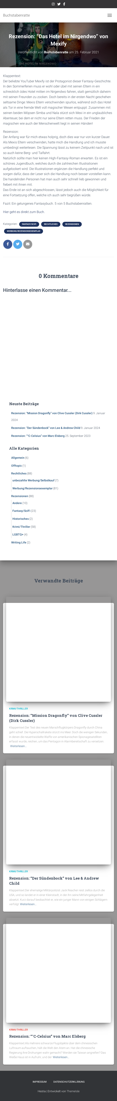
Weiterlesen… (18, 746)
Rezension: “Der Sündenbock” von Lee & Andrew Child (45, 427)
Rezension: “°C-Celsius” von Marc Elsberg (38, 435)
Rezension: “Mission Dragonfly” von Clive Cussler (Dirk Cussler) (52, 413)
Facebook (64, 4)
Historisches (20, 518)
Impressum (40, 1081)
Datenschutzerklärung (69, 1081)
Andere (17, 503)
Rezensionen (72, 224)
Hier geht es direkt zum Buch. (24, 212)
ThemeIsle (73, 1091)
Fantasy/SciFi (29, 224)
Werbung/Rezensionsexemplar (23, 231)
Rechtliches (50, 224)
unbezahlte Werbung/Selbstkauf (33, 480)
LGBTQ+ (17, 534)
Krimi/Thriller (21, 526)
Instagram (53, 4)
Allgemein (17, 457)
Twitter (59, 4)
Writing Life (18, 542)
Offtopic (16, 465)
